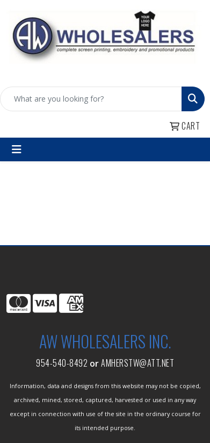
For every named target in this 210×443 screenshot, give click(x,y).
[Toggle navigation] (16, 149)
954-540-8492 (62, 362)
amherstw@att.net (137, 362)
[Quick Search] (91, 99)
